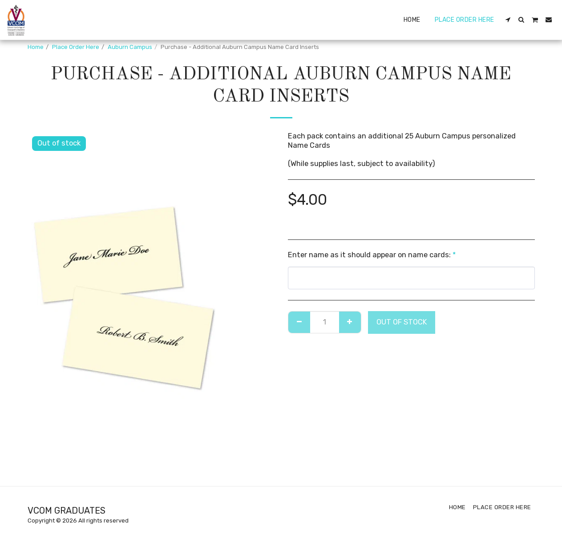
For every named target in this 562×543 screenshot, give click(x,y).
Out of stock (401, 322)
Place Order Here (75, 47)
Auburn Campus (130, 47)
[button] (508, 19)
